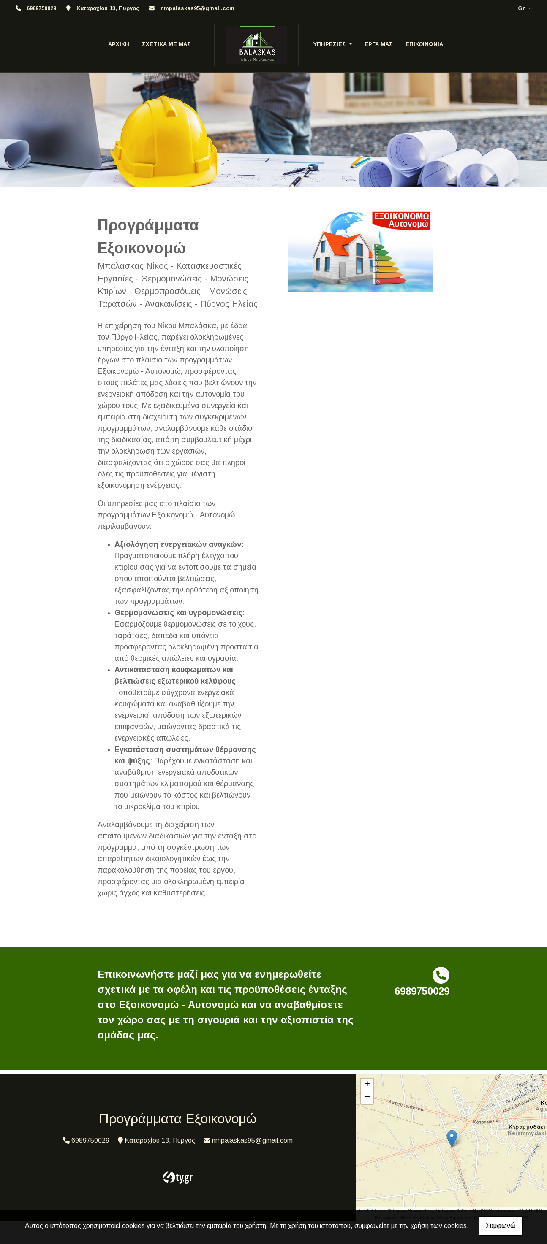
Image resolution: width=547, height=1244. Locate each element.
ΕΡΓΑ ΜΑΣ (379, 44)
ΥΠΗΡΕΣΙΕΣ (330, 44)
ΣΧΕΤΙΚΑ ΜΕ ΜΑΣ (166, 44)
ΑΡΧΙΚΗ (118, 44)
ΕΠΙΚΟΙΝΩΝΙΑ (424, 44)
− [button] (367, 1097)
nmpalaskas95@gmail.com (197, 8)
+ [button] (367, 1085)
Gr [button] (522, 8)
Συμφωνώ (501, 1225)
